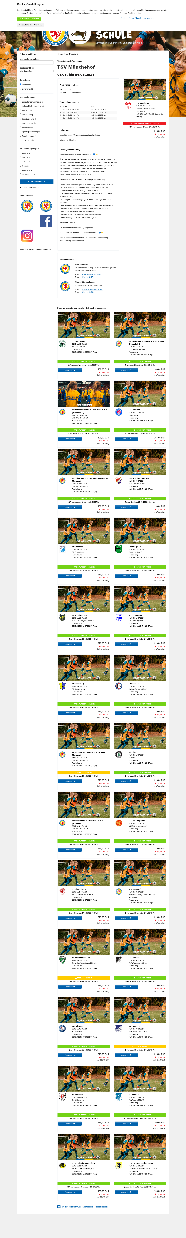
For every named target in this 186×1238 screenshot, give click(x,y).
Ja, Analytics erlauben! (29, 19)
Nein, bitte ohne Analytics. (30, 25)
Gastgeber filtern (36, 69)
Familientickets (28, 136)
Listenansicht (26, 89)
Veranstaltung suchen (36, 59)
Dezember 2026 (27, 174)
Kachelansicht (26, 84)
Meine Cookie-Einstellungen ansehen (137, 18)
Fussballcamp (27, 114)
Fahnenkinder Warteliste (32, 106)
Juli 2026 (24, 166)
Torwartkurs (27, 140)
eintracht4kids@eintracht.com (92, 275)
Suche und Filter (29, 54)
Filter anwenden (36, 181)
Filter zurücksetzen (31, 188)
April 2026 (25, 153)
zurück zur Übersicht (68, 54)
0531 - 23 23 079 (88, 277)
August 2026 (26, 170)
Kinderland (26, 127)
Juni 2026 (25, 162)
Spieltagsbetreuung (30, 132)
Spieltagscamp (28, 119)
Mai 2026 (25, 157)
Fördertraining (28, 123)
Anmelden (70, 370)
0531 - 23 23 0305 (88, 292)
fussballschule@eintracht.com (92, 290)
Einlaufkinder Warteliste (31, 102)
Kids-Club (26, 110)
